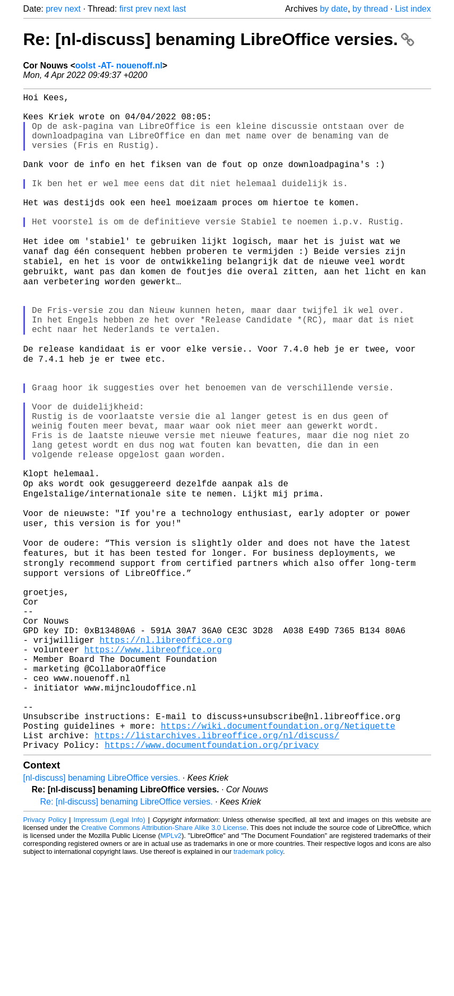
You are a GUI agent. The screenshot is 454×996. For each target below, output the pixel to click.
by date (333, 8)
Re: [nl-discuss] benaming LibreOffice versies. (219, 39)
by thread (370, 8)
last (179, 8)
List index (413, 8)
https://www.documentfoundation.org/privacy (212, 881)
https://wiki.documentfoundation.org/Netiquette (278, 857)
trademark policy (258, 988)
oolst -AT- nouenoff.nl (118, 65)
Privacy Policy (44, 956)
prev (54, 8)
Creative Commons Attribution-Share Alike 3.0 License (163, 964)
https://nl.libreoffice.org (166, 752)
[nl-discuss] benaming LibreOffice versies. (102, 914)
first (126, 8)
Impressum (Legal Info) (109, 956)
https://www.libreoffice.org (153, 764)
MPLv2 (171, 972)
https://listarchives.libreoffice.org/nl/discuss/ (217, 869)
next (73, 8)
